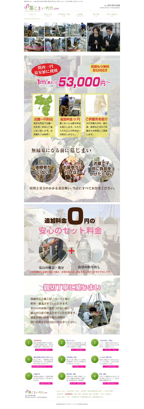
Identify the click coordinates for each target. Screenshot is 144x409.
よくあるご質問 (108, 391)
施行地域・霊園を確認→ (77, 383)
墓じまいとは (61, 391)
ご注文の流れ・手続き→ (111, 350)
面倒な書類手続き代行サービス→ (42, 366)
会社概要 (95, 394)
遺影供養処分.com (98, 397)
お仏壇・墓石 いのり (63, 397)
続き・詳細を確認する (78, 350)
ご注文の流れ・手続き (72, 391)
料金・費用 (77, 394)
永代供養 (83, 391)
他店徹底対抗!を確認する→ (44, 350)
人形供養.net (75, 397)
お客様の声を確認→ (46, 383)
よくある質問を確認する (111, 366)
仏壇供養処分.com (85, 397)
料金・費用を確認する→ (111, 383)
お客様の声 (60, 394)
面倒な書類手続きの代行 (95, 391)
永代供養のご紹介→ (79, 366)
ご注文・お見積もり (106, 394)
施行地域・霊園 (87, 394)
